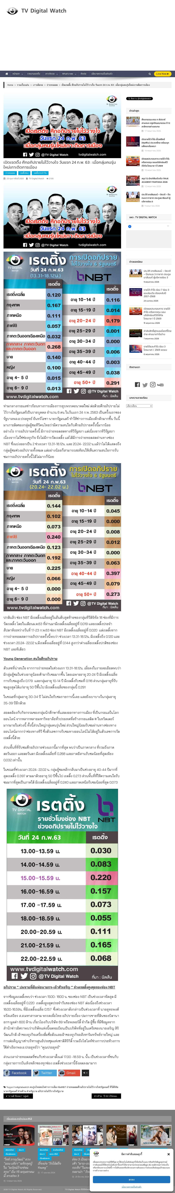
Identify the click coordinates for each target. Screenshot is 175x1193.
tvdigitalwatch (21, 1087)
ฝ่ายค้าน (22, 1091)
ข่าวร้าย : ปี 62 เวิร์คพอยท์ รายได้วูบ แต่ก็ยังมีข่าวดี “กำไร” (107, 1096)
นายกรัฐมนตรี (10, 1091)
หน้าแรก (16, 73)
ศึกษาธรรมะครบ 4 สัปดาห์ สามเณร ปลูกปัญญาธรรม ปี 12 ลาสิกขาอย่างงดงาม (156, 123)
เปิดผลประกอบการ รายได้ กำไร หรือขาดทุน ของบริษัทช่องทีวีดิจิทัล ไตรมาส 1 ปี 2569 (155, 162)
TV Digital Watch (36, 178)
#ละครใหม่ (10, 1150)
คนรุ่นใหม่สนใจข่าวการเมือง (43, 1087)
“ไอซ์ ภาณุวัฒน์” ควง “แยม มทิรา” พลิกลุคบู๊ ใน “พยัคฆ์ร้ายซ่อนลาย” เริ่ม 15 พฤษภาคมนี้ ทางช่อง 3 (19, 1167)
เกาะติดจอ (50, 73)
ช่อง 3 (21, 1150)
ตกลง (131, 1179)
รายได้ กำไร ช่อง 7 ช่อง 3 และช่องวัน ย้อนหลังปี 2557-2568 (156, 293)
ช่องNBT (62, 1087)
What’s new (67, 73)
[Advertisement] (87, 47)
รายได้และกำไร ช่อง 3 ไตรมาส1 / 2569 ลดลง (155, 348)
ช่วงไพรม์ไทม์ (58, 1150)
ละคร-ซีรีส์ (53, 1154)
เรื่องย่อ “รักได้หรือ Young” (49, 1166)
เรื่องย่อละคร (10, 1154)
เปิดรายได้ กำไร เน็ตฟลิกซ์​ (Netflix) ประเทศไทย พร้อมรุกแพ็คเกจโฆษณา (155, 143)
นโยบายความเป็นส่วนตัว (131, 1187)
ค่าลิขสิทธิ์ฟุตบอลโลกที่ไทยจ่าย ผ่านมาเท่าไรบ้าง (158, 332)
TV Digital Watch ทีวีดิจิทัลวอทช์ (78, 1189)
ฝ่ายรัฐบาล (32, 1091)
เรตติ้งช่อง (24, 173)
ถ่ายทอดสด (10, 173)
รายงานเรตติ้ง (33, 73)
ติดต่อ (83, 73)
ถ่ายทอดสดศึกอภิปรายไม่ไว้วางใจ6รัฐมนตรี (88, 1087)
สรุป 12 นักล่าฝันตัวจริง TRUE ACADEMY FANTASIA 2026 (155, 180)
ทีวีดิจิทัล (114, 1087)
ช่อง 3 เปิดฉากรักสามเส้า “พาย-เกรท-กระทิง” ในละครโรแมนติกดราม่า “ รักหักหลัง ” (87, 1165)
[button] (168, 1154)
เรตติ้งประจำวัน (40, 173)
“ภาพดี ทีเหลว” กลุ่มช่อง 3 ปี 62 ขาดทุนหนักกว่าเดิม (20, 1096)
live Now (162, 73)
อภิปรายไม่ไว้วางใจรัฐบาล (50, 1091)
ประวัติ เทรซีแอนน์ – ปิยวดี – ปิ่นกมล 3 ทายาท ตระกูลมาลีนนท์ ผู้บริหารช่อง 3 (156, 198)
